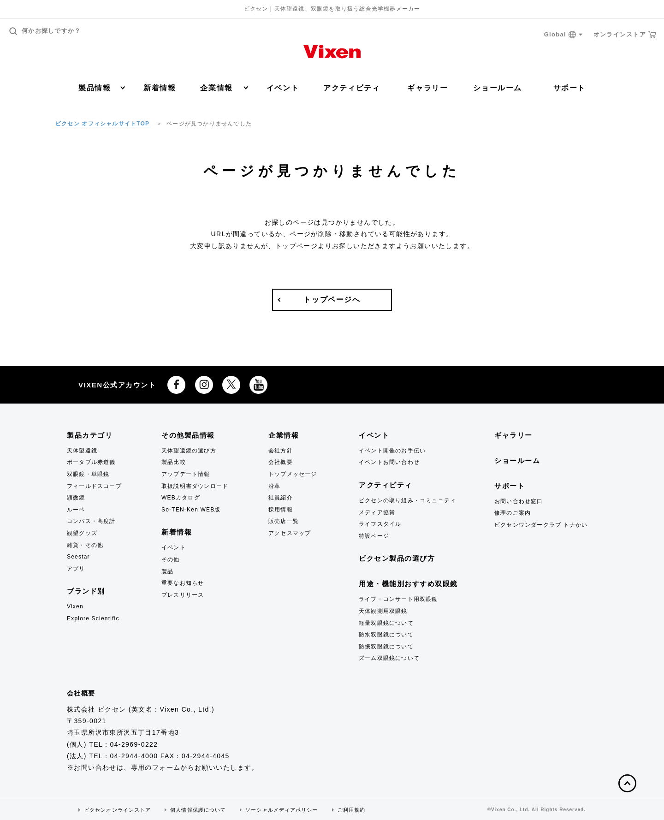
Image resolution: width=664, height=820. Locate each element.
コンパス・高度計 (91, 521)
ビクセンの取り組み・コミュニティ (407, 500)
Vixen (75, 606)
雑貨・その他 (85, 545)
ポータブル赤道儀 (91, 462)
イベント (283, 88)
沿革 (274, 486)
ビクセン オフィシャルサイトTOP (102, 123)
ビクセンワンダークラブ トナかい (541, 525)
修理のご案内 (512, 513)
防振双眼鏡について (386, 646)
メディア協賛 (377, 512)
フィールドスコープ (94, 486)
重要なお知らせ (182, 583)
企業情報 (224, 88)
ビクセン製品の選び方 (397, 558)
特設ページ (374, 536)
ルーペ (76, 509)
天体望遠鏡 (82, 450)
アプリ (76, 568)
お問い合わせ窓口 (518, 501)
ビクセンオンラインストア (117, 810)
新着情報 (159, 88)
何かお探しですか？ (45, 31)
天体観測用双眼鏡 (383, 611)
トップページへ (331, 299)
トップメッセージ (292, 474)
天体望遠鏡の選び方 (188, 450)
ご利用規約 (352, 810)
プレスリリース (182, 595)
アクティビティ (351, 88)
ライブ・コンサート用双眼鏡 (398, 599)
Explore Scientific (93, 618)
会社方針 (280, 450)
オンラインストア (624, 34)
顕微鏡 (76, 497)
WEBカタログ (180, 497)
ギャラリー (427, 88)
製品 (167, 571)
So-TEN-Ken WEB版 (191, 509)
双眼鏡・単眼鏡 (88, 474)
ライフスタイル (380, 524)
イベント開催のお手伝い (392, 450)
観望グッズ (82, 533)
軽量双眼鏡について (386, 623)
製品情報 (101, 88)
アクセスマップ (289, 533)
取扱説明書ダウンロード (194, 486)
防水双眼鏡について (386, 634)
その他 (170, 559)
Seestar (78, 556)
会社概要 (280, 462)
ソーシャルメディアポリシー (281, 810)
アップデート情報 (185, 474)
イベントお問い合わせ (389, 462)
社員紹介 (280, 497)
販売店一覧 (283, 521)
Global (563, 35)
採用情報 (280, 509)
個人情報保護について (198, 810)
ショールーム (497, 88)
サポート (569, 88)
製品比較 (173, 462)
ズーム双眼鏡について (389, 658)
